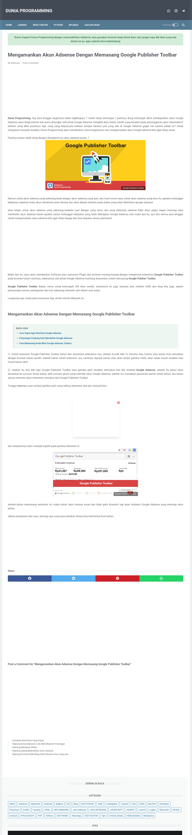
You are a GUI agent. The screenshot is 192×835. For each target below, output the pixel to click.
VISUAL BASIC (171, 113)
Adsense (152, 54)
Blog (159, 60)
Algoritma (165, 54)
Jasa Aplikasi (94, 19)
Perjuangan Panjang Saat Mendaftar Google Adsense (45, 372)
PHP (180, 101)
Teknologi (169, 107)
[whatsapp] (166, 7)
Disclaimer (114, 823)
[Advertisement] (67, 95)
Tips (158, 113)
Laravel (24, 19)
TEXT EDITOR (145, 113)
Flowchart (177, 71)
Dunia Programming (31, 7)
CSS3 (141, 71)
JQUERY (143, 95)
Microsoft (177, 95)
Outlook (154, 101)
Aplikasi (75, 19)
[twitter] (52, 621)
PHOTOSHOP (167, 101)
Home (11, 19)
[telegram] (173, 7)
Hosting (152, 77)
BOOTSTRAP (171, 60)
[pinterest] (82, 621)
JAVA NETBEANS (147, 89)
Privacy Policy (128, 823)
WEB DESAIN (145, 119)
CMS (141, 66)
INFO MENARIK (146, 83)
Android (177, 54)
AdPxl (142, 54)
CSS (175, 66)
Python (60, 19)
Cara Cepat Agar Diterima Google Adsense (40, 367)
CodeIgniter (153, 66)
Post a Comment (31, 68)
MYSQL (142, 101)
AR (151, 60)
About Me (70, 823)
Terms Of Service (97, 823)
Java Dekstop (164, 83)
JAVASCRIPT (165, 89)
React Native (42, 19)
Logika (165, 95)
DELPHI (151, 71)
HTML (163, 77)
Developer (164, 71)
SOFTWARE (155, 107)
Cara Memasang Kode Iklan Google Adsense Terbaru (45, 377)
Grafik (142, 77)
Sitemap (82, 823)
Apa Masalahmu (119, 830)
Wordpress (160, 119)
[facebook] (22, 621)
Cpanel (165, 66)
